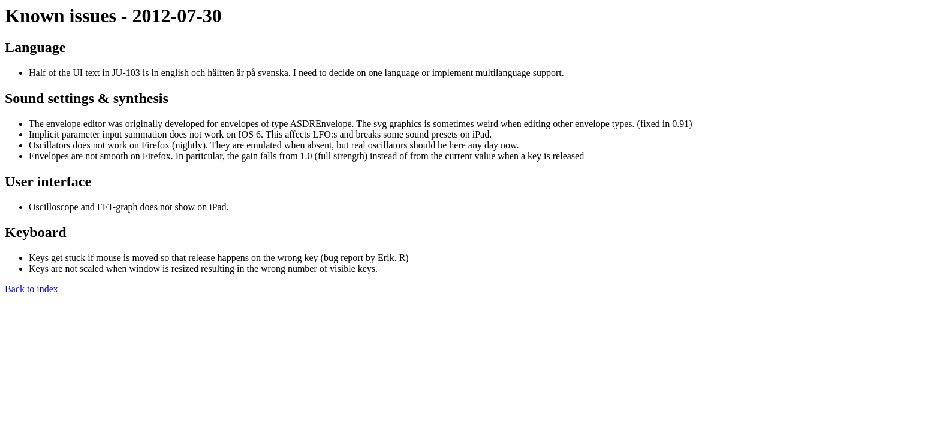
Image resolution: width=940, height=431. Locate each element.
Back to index (31, 289)
